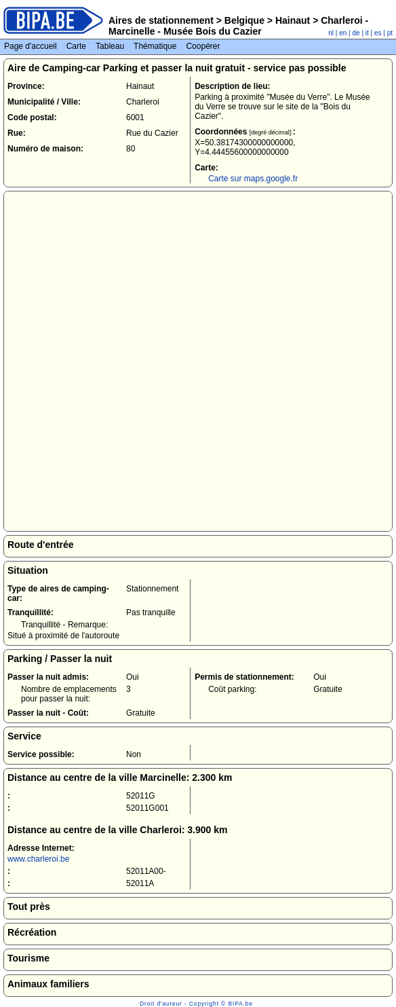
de (356, 33)
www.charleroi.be (38, 859)
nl (331, 33)
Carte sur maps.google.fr (253, 178)
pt (390, 33)
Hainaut (293, 20)
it (367, 33)
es (378, 33)
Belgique (244, 20)
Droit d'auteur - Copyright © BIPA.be (196, 1003)
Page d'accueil (30, 46)
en (342, 33)
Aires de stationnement (161, 20)
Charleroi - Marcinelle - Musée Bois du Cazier (238, 26)
